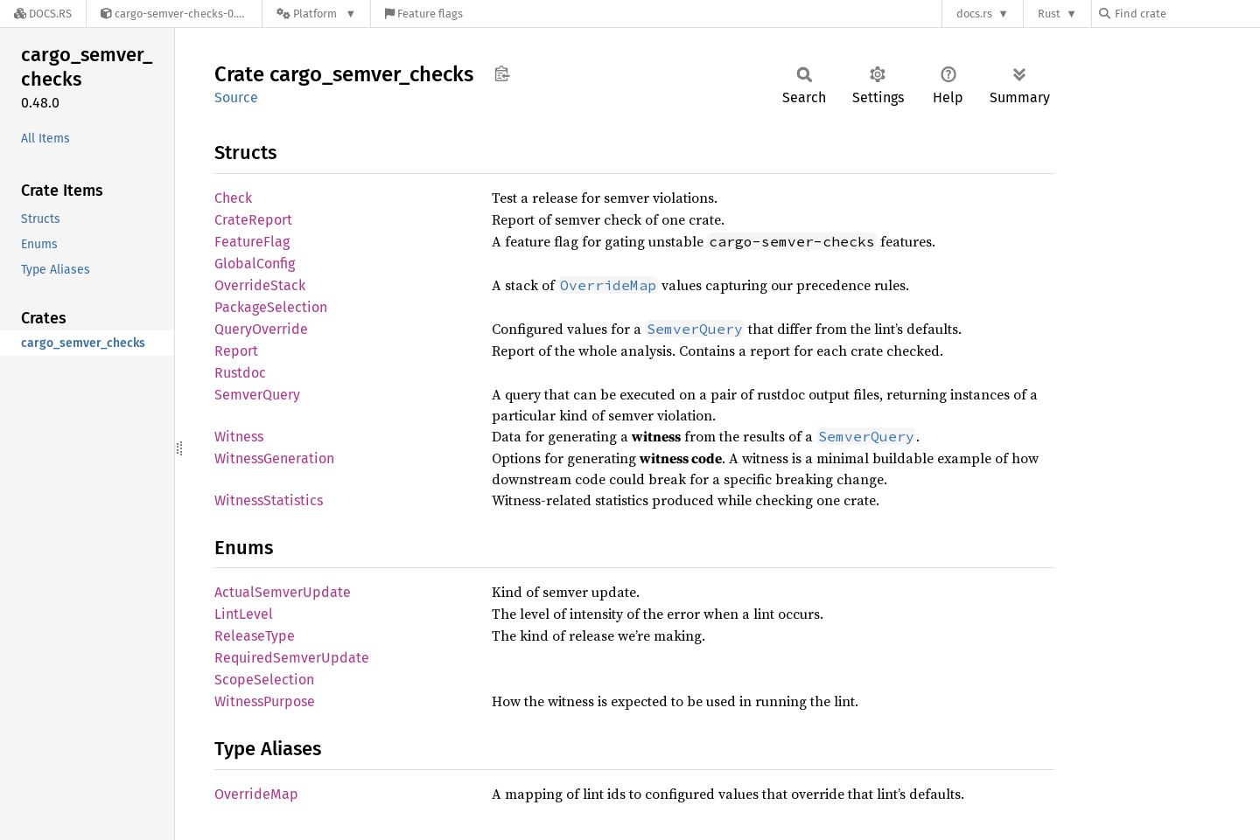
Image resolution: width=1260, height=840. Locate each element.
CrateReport (253, 220)
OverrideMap (256, 794)
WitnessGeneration (274, 458)
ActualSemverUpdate (282, 592)
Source (236, 97)
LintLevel (243, 614)
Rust (1049, 13)
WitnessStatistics (268, 500)
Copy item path (501, 73)
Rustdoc (240, 372)
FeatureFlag (252, 241)
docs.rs (974, 13)
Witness (238, 436)
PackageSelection (270, 307)
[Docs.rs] (43, 13)
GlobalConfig (254, 263)
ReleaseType (254, 636)
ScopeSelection (264, 679)
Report (236, 351)
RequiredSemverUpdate (291, 657)
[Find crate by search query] (1186, 13)
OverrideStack (259, 285)
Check (233, 198)
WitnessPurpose (264, 701)
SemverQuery (257, 394)
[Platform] (316, 13)
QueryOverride (261, 329)
